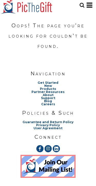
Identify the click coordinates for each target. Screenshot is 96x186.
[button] (48, 166)
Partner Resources (48, 92)
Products (48, 89)
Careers (48, 104)
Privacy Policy (48, 125)
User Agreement (48, 128)
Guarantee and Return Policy (48, 122)
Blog (48, 101)
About (48, 95)
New (48, 86)
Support (48, 98)
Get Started (48, 83)
